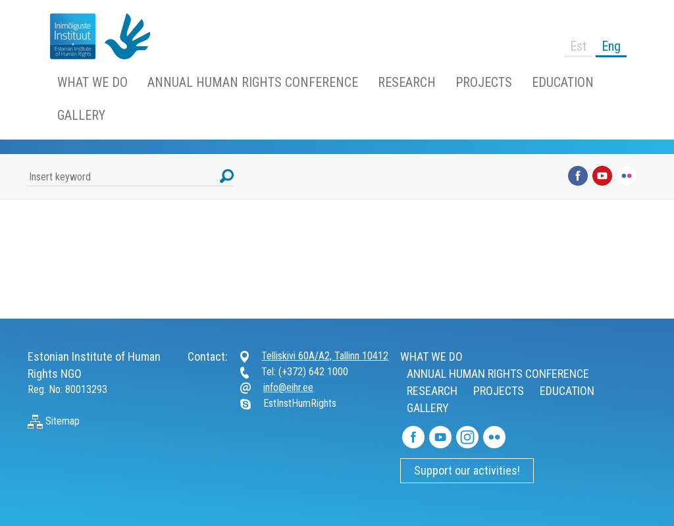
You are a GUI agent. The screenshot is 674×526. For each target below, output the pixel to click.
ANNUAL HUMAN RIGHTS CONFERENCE (252, 82)
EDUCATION (563, 82)
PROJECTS (483, 82)
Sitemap (54, 421)
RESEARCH (407, 82)
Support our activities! (467, 470)
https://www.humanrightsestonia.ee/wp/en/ (67, 36)
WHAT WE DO (92, 82)
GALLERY (81, 115)
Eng (611, 46)
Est (578, 46)
